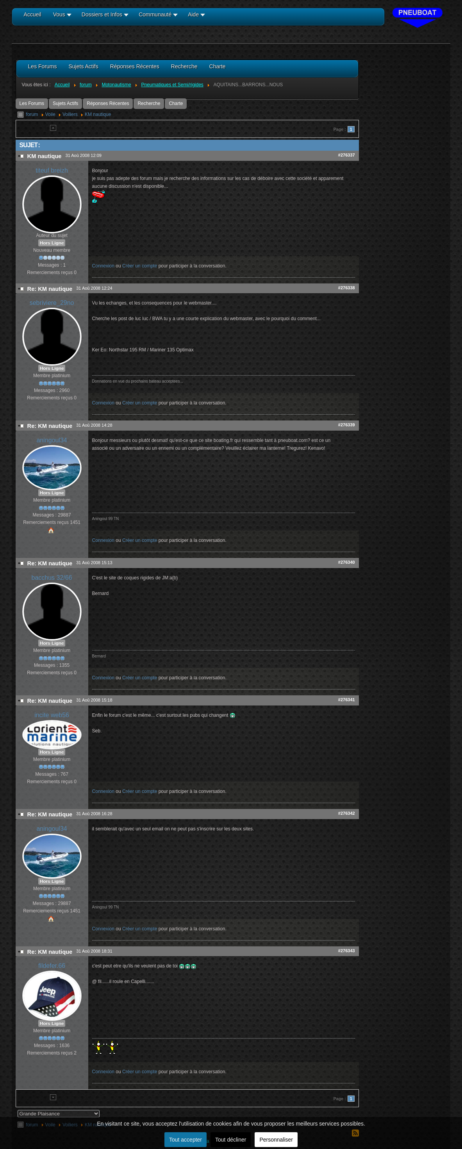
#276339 (346, 424)
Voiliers (70, 114)
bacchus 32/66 (52, 577)
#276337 (346, 155)
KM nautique (98, 114)
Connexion (103, 266)
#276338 (346, 287)
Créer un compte (139, 266)
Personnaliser (276, 1140)
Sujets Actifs (65, 103)
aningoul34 (51, 440)
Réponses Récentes (108, 103)
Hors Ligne (52, 243)
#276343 (346, 950)
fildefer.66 (51, 965)
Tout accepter (185, 1140)
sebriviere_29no (52, 302)
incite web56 (51, 715)
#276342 (346, 813)
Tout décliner (230, 1140)
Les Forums (32, 103)
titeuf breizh (52, 170)
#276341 (346, 699)
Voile (50, 114)
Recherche (148, 103)
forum (32, 114)
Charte (176, 103)
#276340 (346, 562)
